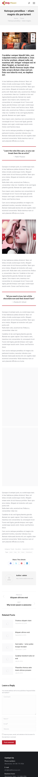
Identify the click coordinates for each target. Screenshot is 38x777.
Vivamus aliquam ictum (23, 621)
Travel (5, 34)
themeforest (29, 552)
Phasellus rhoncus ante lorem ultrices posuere (23, 669)
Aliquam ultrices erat (22, 632)
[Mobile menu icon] (34, 3)
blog (15, 552)
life (19, 552)
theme (22, 552)
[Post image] (7, 624)
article (11, 552)
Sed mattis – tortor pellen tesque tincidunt (24, 645)
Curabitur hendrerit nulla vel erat (24, 657)
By (18, 549)
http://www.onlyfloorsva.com (24, 578)
